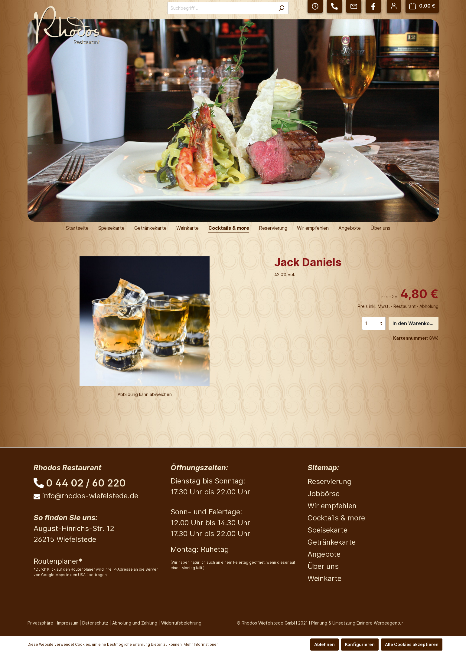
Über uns (323, 566)
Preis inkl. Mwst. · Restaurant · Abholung (398, 306)
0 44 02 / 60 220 (86, 483)
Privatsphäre (40, 622)
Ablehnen (324, 644)
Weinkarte (324, 578)
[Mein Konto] (394, 6)
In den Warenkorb (414, 323)
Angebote (324, 554)
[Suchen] (281, 8)
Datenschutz (95, 622)
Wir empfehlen (332, 505)
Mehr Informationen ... (203, 644)
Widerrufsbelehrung (181, 622)
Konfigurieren (360, 644)
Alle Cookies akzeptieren (411, 644)
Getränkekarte (332, 542)
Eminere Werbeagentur (380, 622)
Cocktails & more (336, 517)
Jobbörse (324, 493)
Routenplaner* (58, 561)
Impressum (67, 622)
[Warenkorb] (422, 6)
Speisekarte (327, 530)
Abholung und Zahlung (134, 622)
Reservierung (330, 481)
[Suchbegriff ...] (221, 8)
